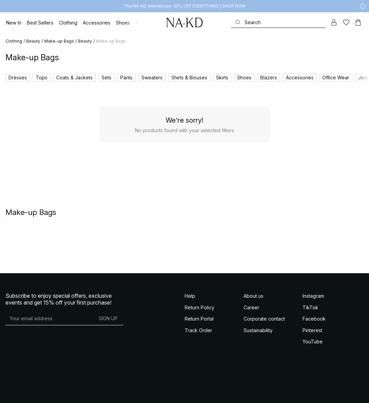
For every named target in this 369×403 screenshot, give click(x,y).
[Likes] (346, 22)
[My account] (333, 22)
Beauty (33, 41)
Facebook (314, 319)
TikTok (310, 307)
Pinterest (312, 330)
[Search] (278, 22)
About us (253, 296)
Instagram (313, 296)
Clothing (13, 41)
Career (251, 307)
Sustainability (258, 330)
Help (190, 296)
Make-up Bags (59, 41)
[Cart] (358, 22)
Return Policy (199, 307)
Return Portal (199, 319)
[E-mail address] (49, 318)
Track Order (198, 330)
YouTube (313, 341)
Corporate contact (264, 319)
